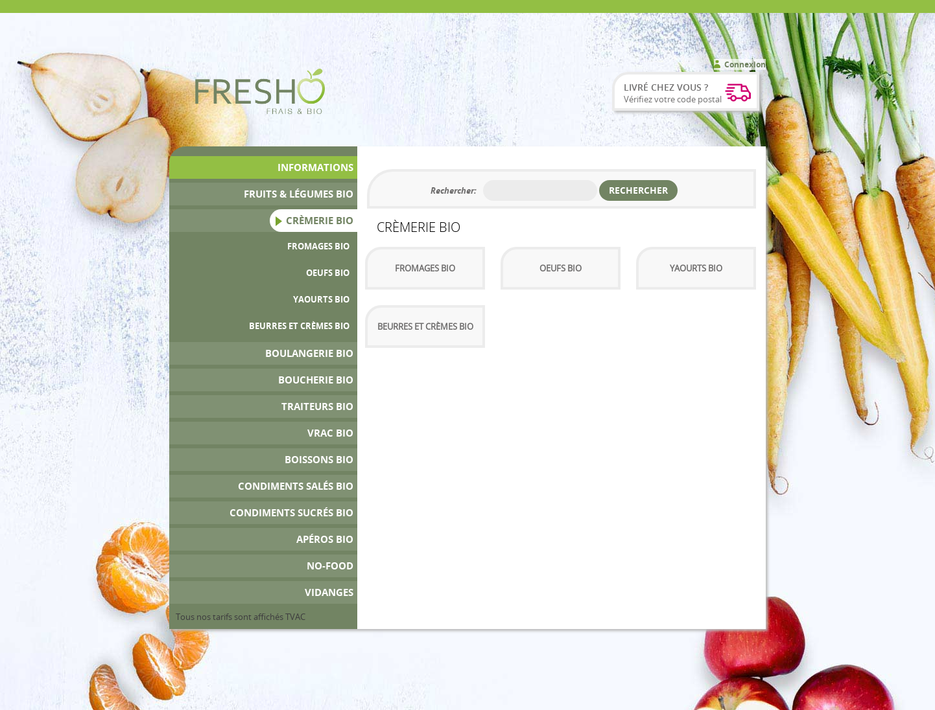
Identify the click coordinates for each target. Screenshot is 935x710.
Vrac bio (330, 433)
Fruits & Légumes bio (298, 194)
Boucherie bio (315, 380)
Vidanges (329, 592)
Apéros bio (324, 539)
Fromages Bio (318, 246)
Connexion (745, 64)
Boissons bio (319, 459)
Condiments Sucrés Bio (291, 513)
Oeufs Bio (327, 273)
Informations (315, 167)
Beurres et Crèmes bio (299, 326)
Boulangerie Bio (309, 353)
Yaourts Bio (321, 299)
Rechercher (638, 190)
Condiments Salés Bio (295, 486)
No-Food (330, 566)
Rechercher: (454, 190)
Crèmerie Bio (319, 220)
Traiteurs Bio (317, 406)
